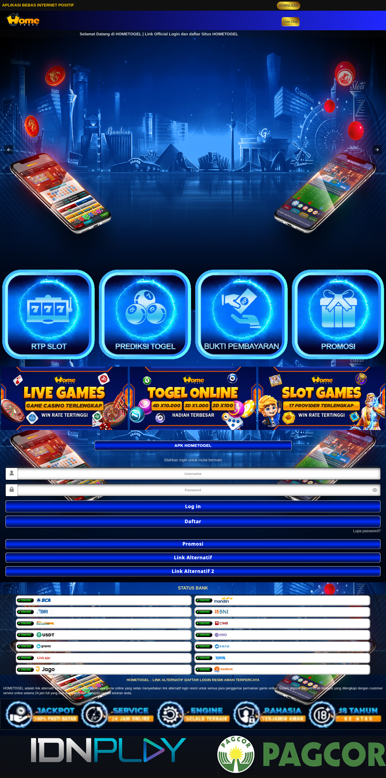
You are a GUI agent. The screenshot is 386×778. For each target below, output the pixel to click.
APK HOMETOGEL (193, 445)
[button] (8, 149)
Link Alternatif (193, 557)
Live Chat (290, 22)
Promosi (193, 544)
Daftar (193, 521)
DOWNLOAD (288, 5)
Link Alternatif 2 (193, 571)
